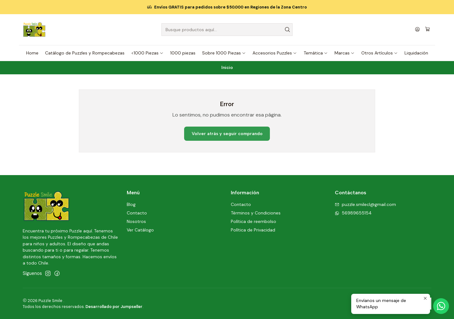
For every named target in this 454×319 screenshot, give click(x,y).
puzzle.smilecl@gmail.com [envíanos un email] (365, 204)
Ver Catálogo (140, 230)
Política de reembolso (253, 221)
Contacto (137, 213)
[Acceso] (417, 29)
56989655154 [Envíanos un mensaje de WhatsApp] (353, 213)
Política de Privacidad (253, 230)
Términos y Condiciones (256, 213)
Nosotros (136, 221)
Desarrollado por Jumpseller (114, 306)
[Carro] (427, 29)
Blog (131, 204)
